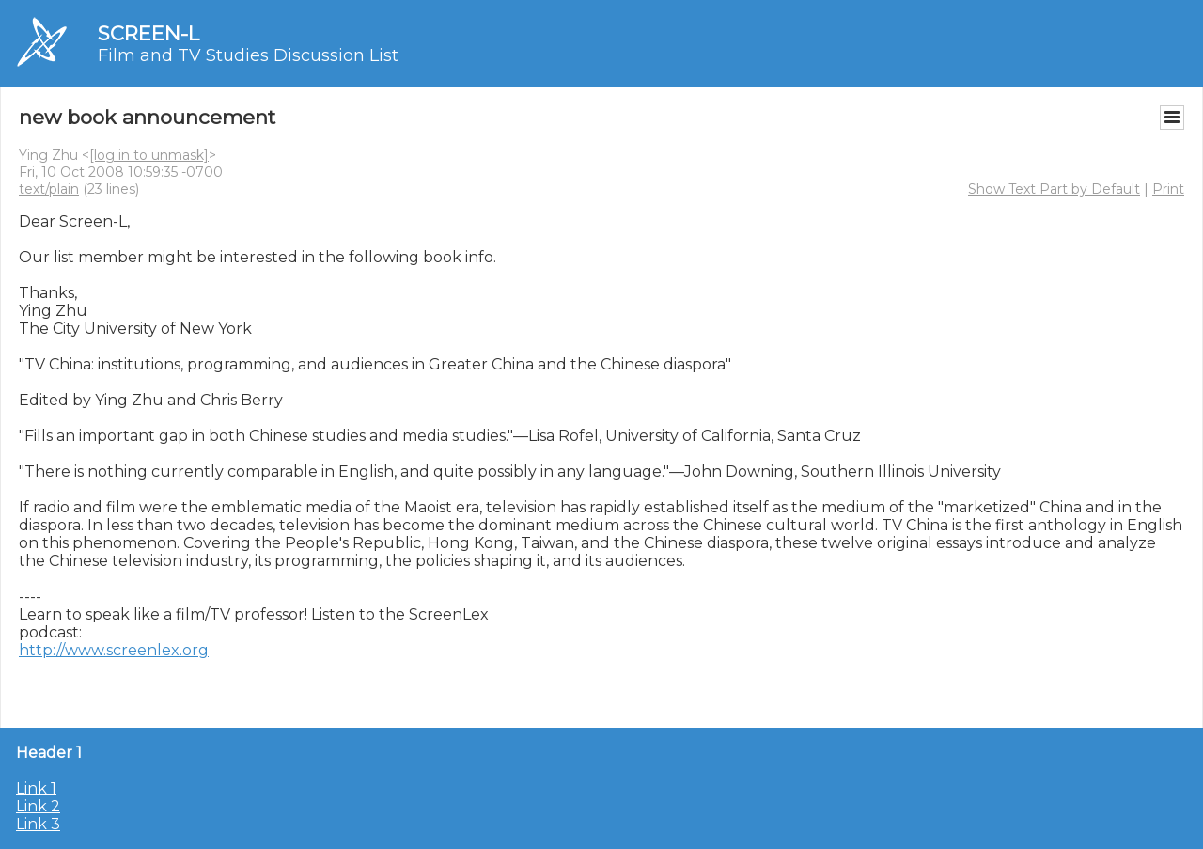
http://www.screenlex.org (114, 650)
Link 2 (38, 806)
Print (1168, 189)
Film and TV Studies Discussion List (248, 55)
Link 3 (38, 824)
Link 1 (36, 788)
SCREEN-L (148, 33)
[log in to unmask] (149, 155)
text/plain (49, 189)
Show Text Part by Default (1054, 189)
